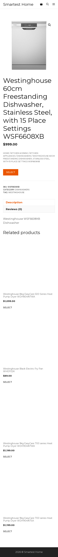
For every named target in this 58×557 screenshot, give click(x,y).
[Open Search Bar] (47, 4)
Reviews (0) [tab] (14, 209)
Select (10, 172)
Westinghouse (16, 192)
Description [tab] (14, 202)
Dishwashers (24, 156)
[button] (49, 25)
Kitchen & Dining (19, 153)
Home (6, 153)
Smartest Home (18, 4)
